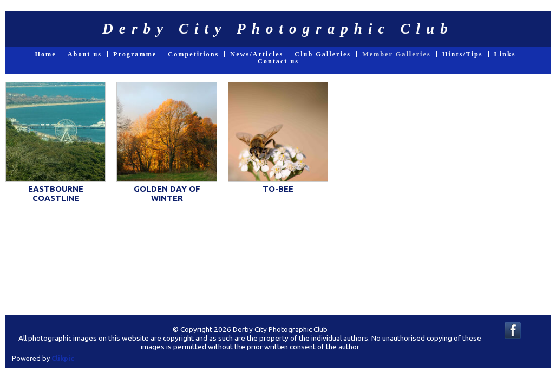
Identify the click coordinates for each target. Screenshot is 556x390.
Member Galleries (396, 54)
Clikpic (62, 358)
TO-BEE (278, 188)
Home (45, 54)
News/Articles (256, 54)
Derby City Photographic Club (278, 29)
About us (85, 54)
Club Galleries (323, 54)
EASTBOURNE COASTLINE (55, 193)
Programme (134, 54)
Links (505, 54)
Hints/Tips (462, 54)
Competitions (193, 54)
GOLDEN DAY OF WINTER (167, 193)
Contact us (278, 61)
